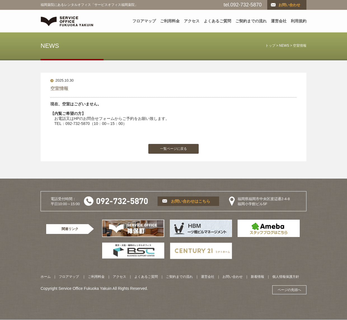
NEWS (284, 46)
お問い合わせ (289, 5)
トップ (270, 46)
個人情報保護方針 (285, 277)
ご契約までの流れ (251, 21)
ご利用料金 (170, 21)
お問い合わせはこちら (190, 201)
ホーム (46, 277)
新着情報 (257, 277)
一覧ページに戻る (173, 149)
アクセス (192, 21)
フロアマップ (144, 21)
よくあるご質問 (217, 21)
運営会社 (279, 21)
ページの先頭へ (289, 290)
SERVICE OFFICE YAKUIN (67, 21)
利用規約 (298, 21)
